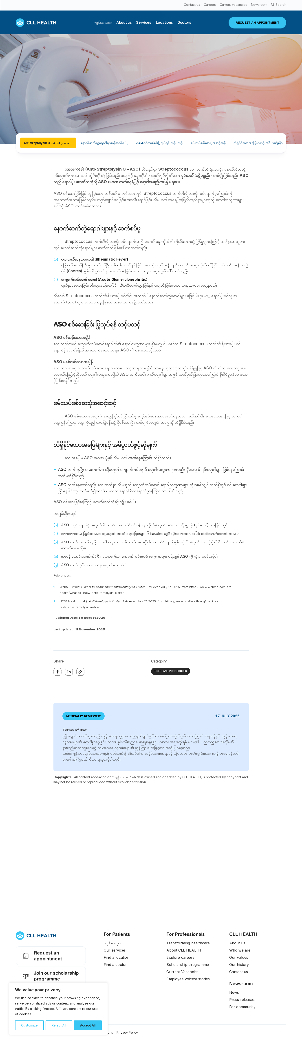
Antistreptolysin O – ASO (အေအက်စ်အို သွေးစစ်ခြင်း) (50, 143)
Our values (238, 957)
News (234, 992)
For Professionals (185, 934)
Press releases (242, 999)
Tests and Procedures (170, 671)
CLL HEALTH (243, 934)
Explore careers (180, 957)
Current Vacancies (182, 971)
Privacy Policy (127, 1032)
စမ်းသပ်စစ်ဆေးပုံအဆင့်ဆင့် (208, 143)
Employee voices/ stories (188, 979)
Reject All (59, 1025)
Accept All (88, 1025)
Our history (239, 964)
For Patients (117, 934)
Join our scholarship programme (49, 979)
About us (237, 943)
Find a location (116, 957)
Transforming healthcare (188, 943)
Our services (115, 950)
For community (242, 1007)
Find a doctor (115, 964)
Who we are (240, 950)
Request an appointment (41, 959)
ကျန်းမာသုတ (113, 943)
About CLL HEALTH (183, 950)
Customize (29, 1025)
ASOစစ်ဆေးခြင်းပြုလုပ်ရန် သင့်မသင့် (159, 143)
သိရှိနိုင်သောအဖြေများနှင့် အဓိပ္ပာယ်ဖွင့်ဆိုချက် (262, 143)
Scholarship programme (187, 964)
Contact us (238, 971)
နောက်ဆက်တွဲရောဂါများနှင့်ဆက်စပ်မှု (104, 143)
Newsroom (241, 983)
